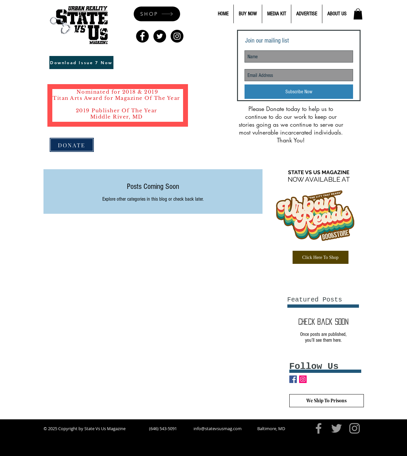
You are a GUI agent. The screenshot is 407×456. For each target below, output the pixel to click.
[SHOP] (157, 14)
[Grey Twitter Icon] (337, 428)
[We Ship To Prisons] (326, 400)
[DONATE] (71, 144)
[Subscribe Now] (299, 91)
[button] (358, 14)
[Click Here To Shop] (320, 257)
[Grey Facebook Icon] (319, 428)
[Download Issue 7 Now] (81, 62)
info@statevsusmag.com (218, 428)
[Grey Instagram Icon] (355, 428)
